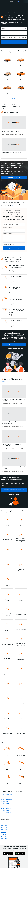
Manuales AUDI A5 (5, 803)
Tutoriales (11, 12)
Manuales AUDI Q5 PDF (6, 808)
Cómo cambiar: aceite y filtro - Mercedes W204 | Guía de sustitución (17, 287)
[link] (14, 125)
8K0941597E (4, 825)
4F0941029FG (4, 836)
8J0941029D (4, 841)
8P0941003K (4, 827)
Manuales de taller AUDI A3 (7, 797)
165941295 (3, 834)
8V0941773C (4, 838)
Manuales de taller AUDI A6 (7, 799)
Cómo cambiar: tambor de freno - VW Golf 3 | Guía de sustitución (17, 277)
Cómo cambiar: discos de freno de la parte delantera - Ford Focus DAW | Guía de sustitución (17, 299)
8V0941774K (4, 829)
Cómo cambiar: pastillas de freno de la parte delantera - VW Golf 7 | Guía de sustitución (17, 311)
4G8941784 (3, 832)
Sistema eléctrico (18, 12)
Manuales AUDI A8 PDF (6, 812)
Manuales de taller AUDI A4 (7, 794)
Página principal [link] (4, 12)
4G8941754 (3, 823)
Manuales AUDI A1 (5, 806)
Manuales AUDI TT (5, 801)
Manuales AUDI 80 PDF (6, 810)
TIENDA (11, 1)
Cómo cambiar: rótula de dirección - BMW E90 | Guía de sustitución (16, 266)
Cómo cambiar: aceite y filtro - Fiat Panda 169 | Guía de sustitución (16, 321)
